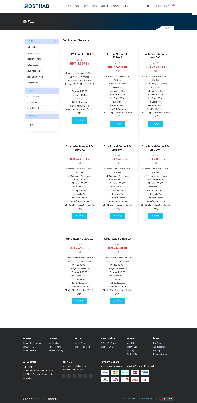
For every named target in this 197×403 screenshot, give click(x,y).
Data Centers (132, 347)
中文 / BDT (166, 399)
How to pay (158, 350)
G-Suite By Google (109, 343)
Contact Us (132, 354)
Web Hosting (32, 47)
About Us (131, 343)
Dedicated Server (82, 347)
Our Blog (130, 350)
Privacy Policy (144, 399)
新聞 (89, 6)
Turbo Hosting (33, 53)
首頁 (73, 6)
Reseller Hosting (34, 59)
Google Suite (32, 83)
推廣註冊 (107, 6)
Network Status (160, 354)
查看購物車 (33, 108)
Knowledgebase (159, 347)
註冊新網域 (33, 96)
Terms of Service (127, 399)
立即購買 (79, 120)
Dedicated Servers (35, 77)
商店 (80, 6)
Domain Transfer (30, 347)
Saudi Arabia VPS (34, 71)
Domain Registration (32, 343)
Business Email (107, 347)
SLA (155, 399)
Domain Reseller (30, 350)
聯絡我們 (118, 6)
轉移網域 (32, 102)
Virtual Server (33, 65)
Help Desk (157, 343)
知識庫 (97, 6)
